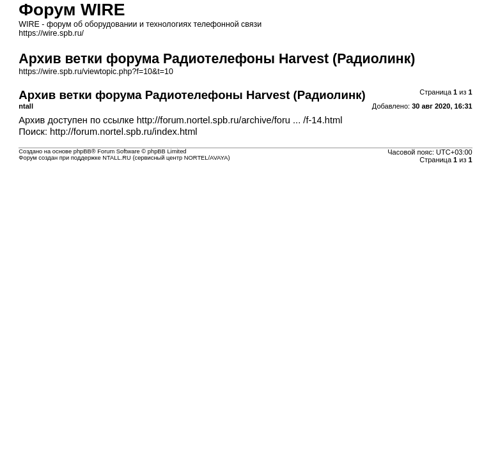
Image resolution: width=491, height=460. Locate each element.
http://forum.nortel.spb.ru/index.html (124, 131)
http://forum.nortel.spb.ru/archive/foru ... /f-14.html (240, 120)
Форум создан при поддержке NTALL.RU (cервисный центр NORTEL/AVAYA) (124, 158)
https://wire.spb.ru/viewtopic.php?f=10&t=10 (96, 71)
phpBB (82, 151)
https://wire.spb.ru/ (51, 33)
